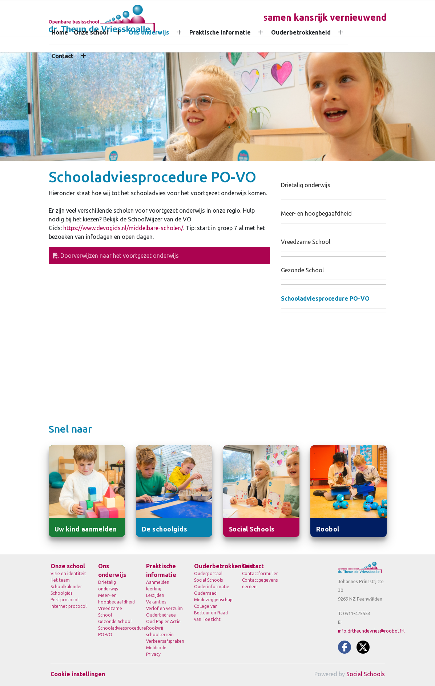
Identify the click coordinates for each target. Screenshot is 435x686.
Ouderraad (205, 593)
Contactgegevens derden (260, 583)
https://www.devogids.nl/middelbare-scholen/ (123, 228)
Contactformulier (260, 573)
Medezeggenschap (212, 599)
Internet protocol (68, 606)
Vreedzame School (305, 241)
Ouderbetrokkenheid (301, 32)
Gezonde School (302, 270)
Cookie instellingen (78, 674)
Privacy (153, 654)
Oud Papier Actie (163, 621)
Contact (62, 56)
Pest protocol (64, 599)
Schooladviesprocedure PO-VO (325, 298)
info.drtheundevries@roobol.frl (371, 630)
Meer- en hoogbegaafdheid (316, 213)
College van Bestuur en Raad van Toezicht (211, 613)
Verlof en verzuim (164, 608)
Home (60, 32)
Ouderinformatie (211, 586)
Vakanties (156, 601)
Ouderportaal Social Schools (208, 576)
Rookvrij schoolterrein (160, 631)
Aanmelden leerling (157, 585)
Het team (60, 580)
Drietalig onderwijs (305, 185)
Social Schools (365, 674)
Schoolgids (61, 593)
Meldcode (156, 647)
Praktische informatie (220, 32)
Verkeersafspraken (164, 641)
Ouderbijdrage (161, 615)
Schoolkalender (66, 586)
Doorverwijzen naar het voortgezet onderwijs (116, 255)
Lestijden (155, 595)
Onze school (91, 32)
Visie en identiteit (68, 573)
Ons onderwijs (149, 32)
